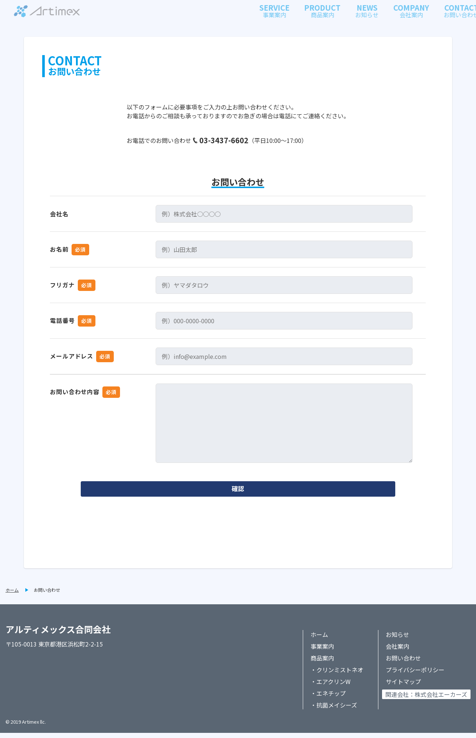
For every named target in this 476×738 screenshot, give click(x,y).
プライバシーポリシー (415, 674)
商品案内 (322, 663)
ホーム (12, 595)
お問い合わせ (47, 595)
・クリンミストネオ (336, 674)
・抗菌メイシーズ (333, 710)
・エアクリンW (330, 686)
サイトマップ (403, 686)
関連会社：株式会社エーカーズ (426, 699)
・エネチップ (328, 698)
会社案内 (397, 651)
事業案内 (322, 651)
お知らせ (397, 639)
